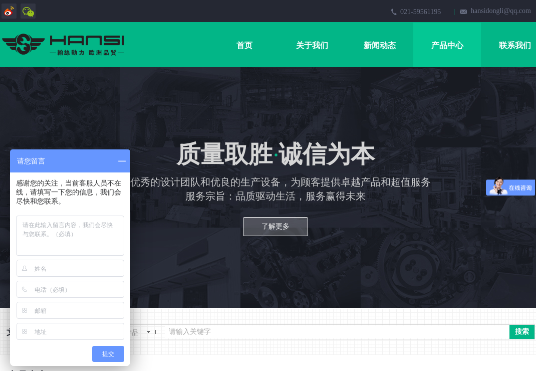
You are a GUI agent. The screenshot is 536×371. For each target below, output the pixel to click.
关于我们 (312, 45)
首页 (244, 45)
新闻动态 (380, 45)
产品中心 (447, 45)
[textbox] (337, 331)
